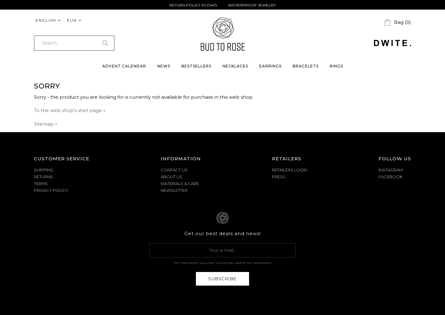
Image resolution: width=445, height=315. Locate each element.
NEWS (163, 66)
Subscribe (222, 279)
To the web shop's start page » (69, 110)
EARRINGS (270, 66)
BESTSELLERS (196, 66)
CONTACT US (174, 169)
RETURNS (43, 176)
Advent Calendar (124, 66)
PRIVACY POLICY (51, 190)
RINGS (336, 66)
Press (279, 176)
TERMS (41, 183)
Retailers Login (289, 169)
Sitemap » (45, 124)
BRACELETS (306, 66)
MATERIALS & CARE (180, 183)
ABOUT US (171, 176)
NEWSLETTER (174, 190)
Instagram (391, 169)
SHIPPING (43, 169)
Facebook (391, 176)
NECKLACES (235, 66)
